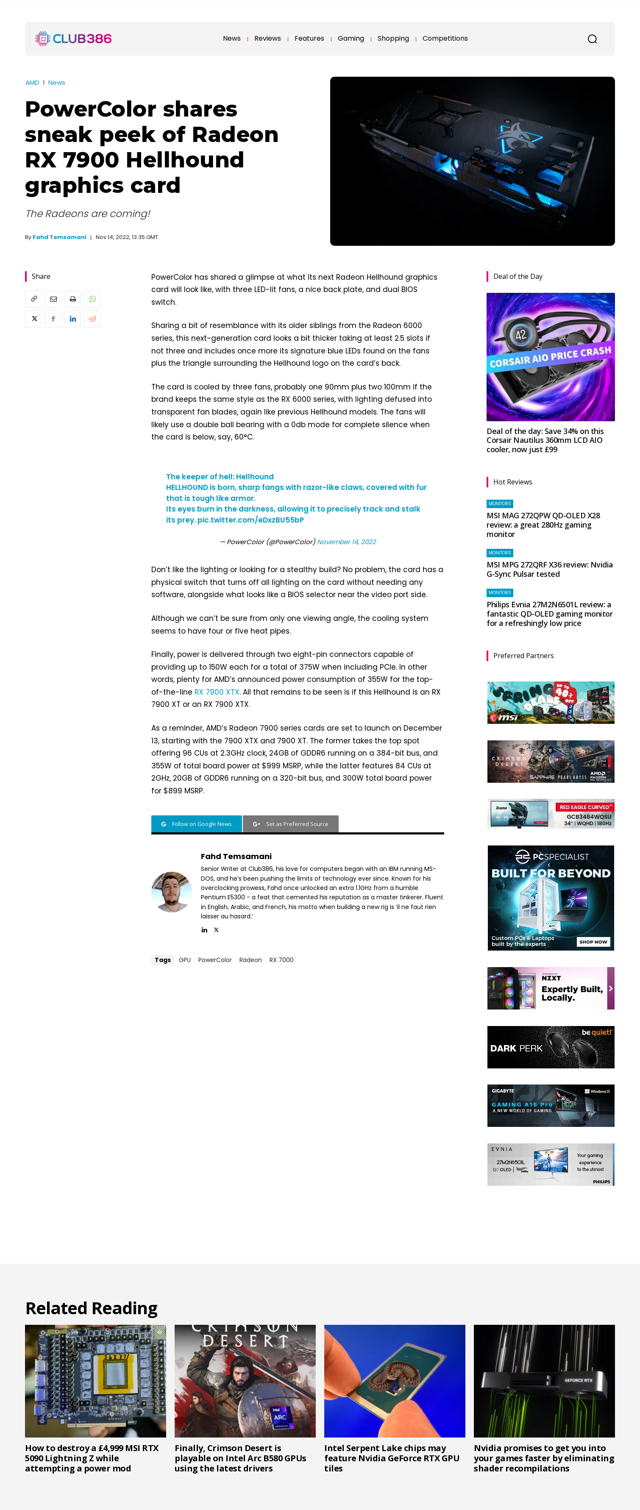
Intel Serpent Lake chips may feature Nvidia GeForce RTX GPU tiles (391, 1458)
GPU (185, 960)
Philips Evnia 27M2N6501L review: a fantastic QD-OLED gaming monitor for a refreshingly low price (549, 613)
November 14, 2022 (346, 541)
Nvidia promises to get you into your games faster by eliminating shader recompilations (544, 1458)
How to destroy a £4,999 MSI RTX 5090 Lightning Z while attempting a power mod (92, 1458)
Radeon (250, 960)
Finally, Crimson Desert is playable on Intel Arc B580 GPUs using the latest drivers (240, 1458)
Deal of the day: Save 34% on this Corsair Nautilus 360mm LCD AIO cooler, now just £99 (545, 440)
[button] (592, 38)
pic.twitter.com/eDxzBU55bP (251, 520)
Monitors (500, 504)
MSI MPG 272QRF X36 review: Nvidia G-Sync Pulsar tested (550, 569)
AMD (32, 82)
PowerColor (215, 960)
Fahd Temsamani (59, 237)
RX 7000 (282, 960)
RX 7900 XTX (217, 692)
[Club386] (73, 38)
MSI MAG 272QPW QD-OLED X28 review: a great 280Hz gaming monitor (543, 524)
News (57, 82)
